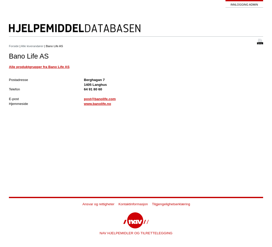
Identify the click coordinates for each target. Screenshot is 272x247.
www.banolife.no (97, 104)
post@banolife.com (100, 99)
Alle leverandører (32, 46)
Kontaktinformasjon (133, 204)
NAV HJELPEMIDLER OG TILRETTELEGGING (136, 233)
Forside (14, 46)
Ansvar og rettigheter (98, 204)
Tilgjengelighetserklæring (171, 204)
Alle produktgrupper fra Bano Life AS (39, 67)
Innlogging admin (244, 4)
